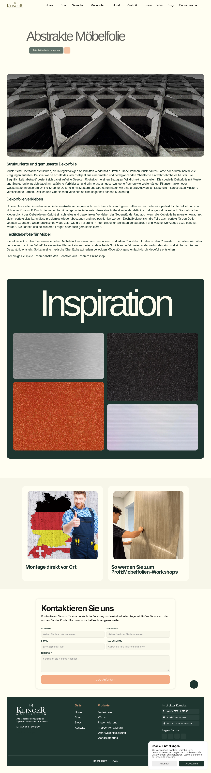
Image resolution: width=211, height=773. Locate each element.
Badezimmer (105, 712)
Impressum (100, 760)
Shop (78, 717)
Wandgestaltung (108, 737)
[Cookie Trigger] (25, 732)
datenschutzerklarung (164, 756)
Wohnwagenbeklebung (112, 732)
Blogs (78, 722)
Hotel (116, 5)
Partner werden (188, 5)
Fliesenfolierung (107, 722)
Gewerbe (77, 5)
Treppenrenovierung (110, 727)
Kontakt (80, 727)
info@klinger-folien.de (176, 717)
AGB (115, 760)
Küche (102, 717)
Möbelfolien (98, 5)
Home (49, 5)
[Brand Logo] (15, 5)
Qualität (132, 5)
